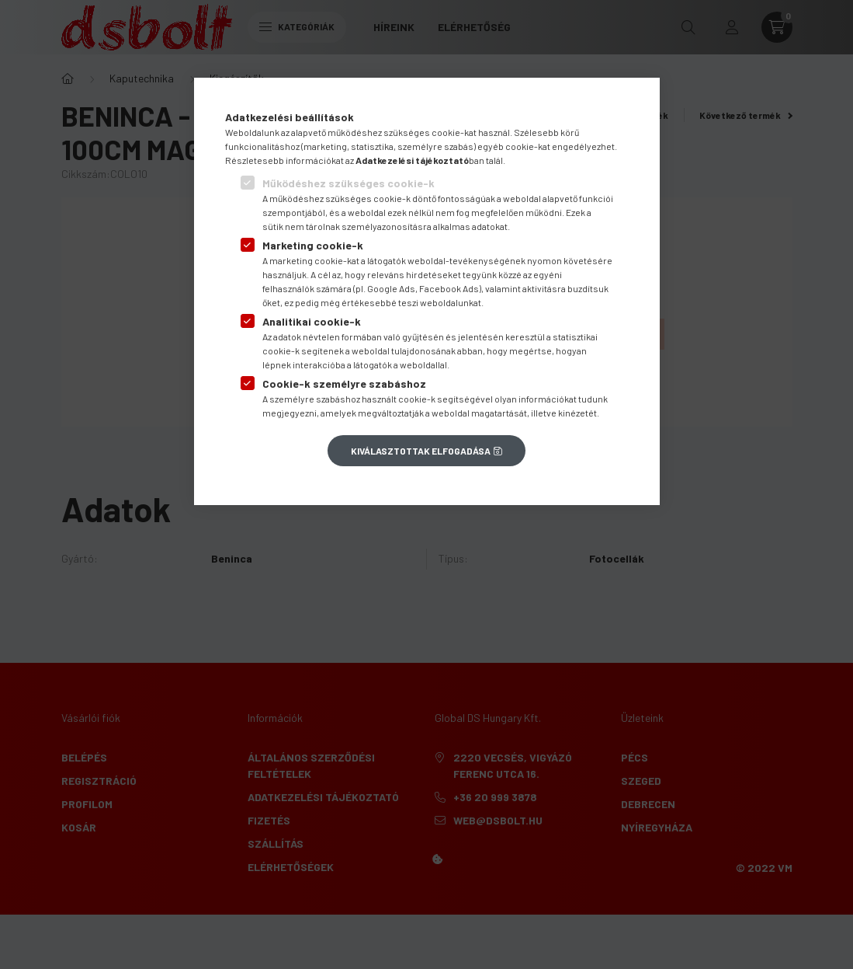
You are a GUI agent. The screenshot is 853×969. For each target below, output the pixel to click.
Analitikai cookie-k (311, 321)
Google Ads (391, 288)
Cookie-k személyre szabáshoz (344, 383)
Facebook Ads (449, 288)
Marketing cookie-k (312, 245)
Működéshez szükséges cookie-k (348, 183)
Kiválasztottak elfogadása (421, 450)
